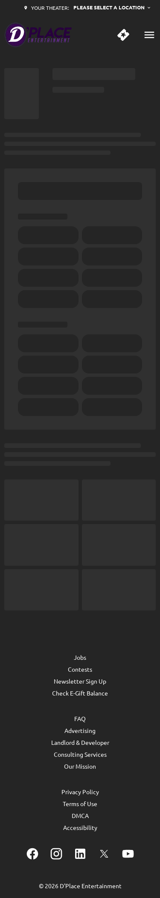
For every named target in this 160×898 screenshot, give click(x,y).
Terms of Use (80, 803)
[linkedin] (80, 854)
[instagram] (56, 854)
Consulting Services (80, 754)
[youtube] (128, 854)
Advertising (80, 730)
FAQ (80, 718)
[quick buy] (123, 35)
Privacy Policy (80, 791)
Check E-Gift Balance (80, 693)
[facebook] (32, 854)
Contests (80, 669)
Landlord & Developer (80, 742)
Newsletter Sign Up (80, 681)
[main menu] (149, 35)
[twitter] (104, 854)
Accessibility (80, 827)
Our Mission (80, 766)
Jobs (80, 657)
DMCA (80, 815)
